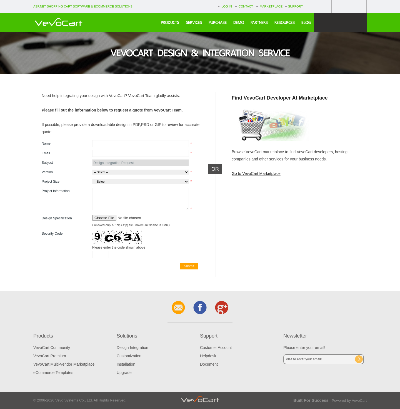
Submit (189, 266)
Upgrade (124, 372)
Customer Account (216, 347)
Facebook (322, 6)
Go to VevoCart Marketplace (256, 173)
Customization (129, 356)
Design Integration (132, 347)
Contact (246, 6)
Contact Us (357, 6)
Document (209, 364)
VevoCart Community (51, 347)
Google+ (340, 6)
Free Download (340, 22)
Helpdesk (208, 356)
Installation (126, 364)
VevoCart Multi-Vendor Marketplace (63, 364)
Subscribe (359, 359)
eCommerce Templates (53, 372)
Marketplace (271, 6)
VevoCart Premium (49, 356)
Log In (226, 6)
